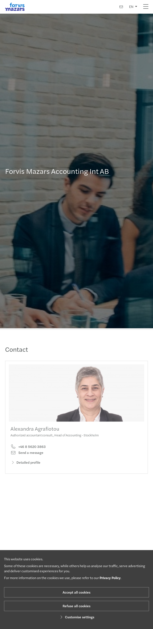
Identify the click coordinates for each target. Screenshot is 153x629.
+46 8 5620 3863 (28, 449)
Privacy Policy (110, 577)
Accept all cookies (76, 592)
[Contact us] (121, 7)
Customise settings (76, 616)
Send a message (26, 455)
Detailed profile (25, 465)
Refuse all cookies (76, 605)
